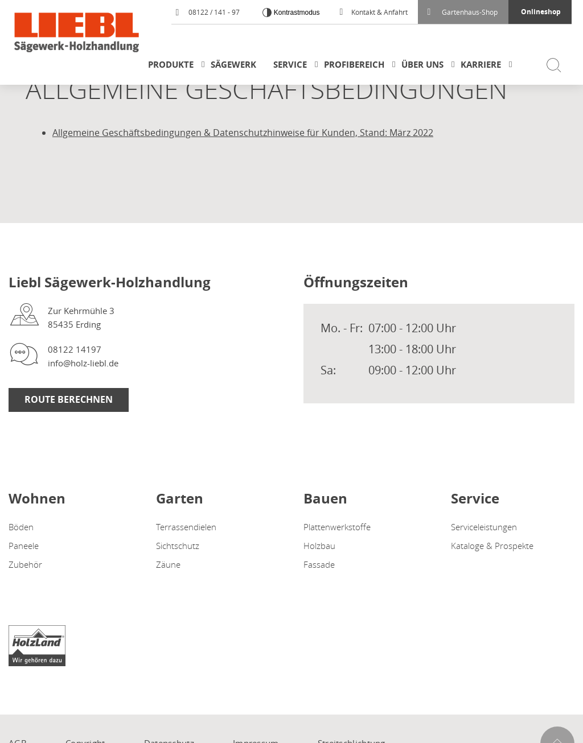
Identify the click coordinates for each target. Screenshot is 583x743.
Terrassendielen (186, 527)
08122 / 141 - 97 (207, 11)
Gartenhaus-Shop (463, 11)
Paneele (24, 545)
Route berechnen (68, 399)
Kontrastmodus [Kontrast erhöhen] (295, 12)
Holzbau (319, 545)
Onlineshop (541, 11)
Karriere (481, 65)
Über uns (422, 65)
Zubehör (25, 564)
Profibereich (354, 65)
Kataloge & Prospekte (492, 545)
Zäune (168, 564)
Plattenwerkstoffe (337, 527)
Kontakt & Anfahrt (374, 11)
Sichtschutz (177, 545)
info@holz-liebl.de (83, 363)
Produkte (171, 65)
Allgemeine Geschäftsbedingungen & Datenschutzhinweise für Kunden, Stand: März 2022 (242, 132)
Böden (21, 527)
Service (290, 65)
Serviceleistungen (484, 527)
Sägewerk (233, 65)
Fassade (319, 564)
